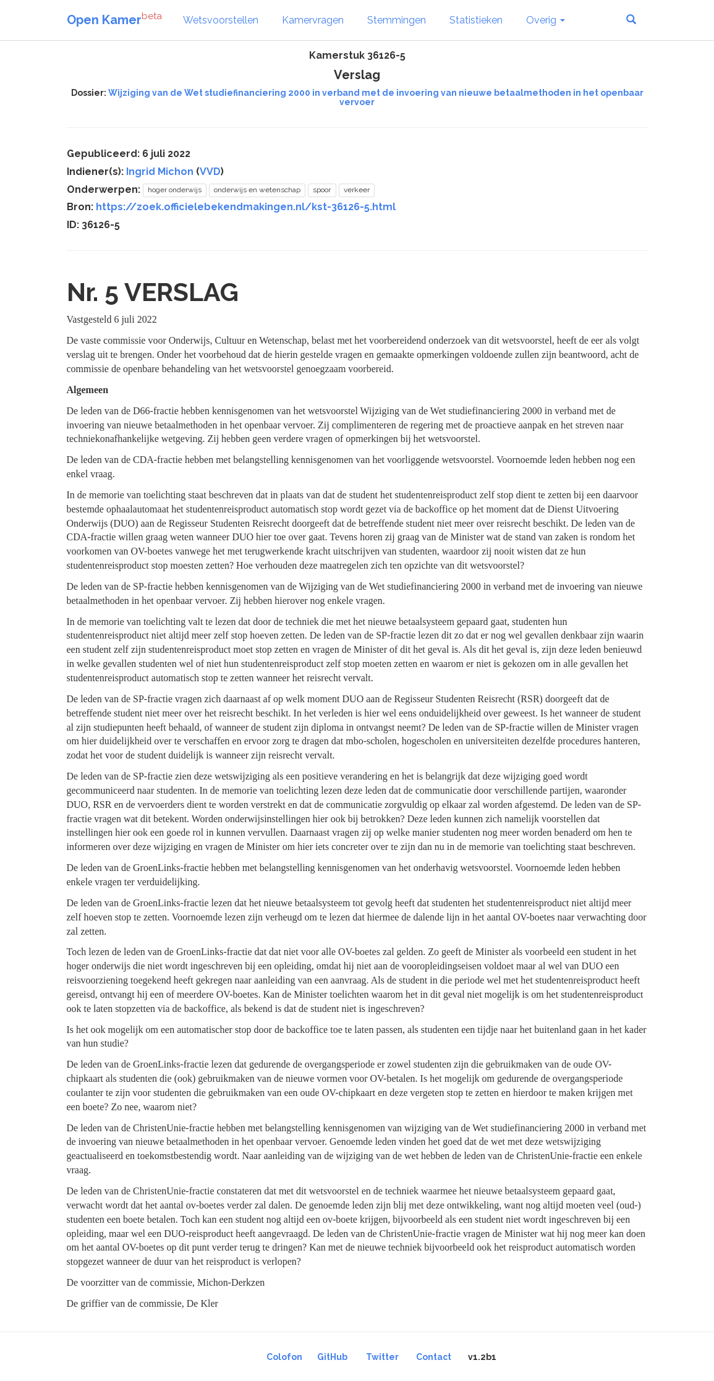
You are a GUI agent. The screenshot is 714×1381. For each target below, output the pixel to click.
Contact (433, 1357)
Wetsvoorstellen (220, 20)
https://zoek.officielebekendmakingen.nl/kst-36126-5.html (246, 207)
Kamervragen (313, 20)
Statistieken (476, 20)
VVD (210, 171)
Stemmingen (396, 20)
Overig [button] (545, 20)
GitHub (332, 1357)
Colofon (284, 1357)
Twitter (382, 1357)
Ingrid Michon (159, 171)
